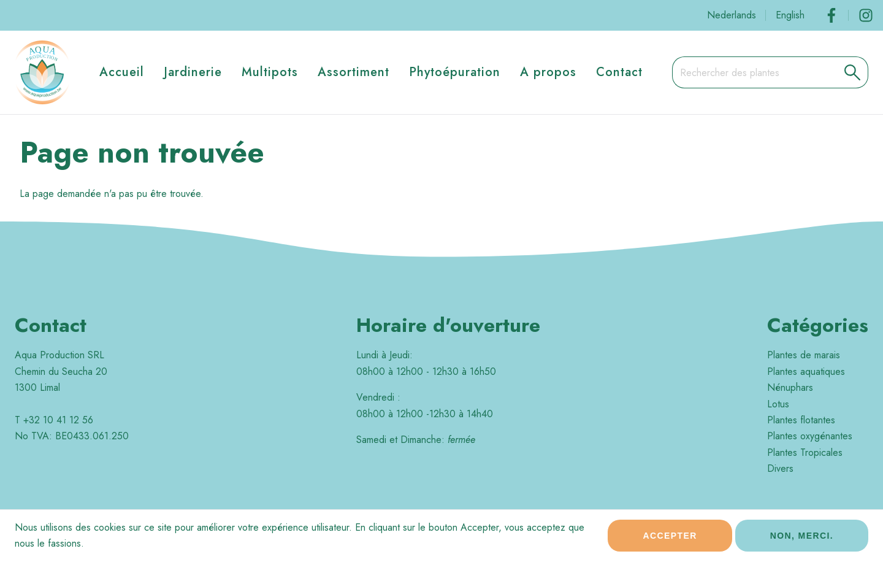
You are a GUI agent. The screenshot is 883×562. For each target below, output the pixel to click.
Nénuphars (790, 387)
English (790, 15)
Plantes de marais (803, 355)
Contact (619, 72)
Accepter (670, 539)
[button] (852, 72)
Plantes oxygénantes (809, 436)
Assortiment (353, 72)
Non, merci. (801, 539)
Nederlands (731, 15)
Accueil (121, 72)
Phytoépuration (454, 72)
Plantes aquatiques (806, 371)
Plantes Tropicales (805, 452)
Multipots (270, 72)
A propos (548, 72)
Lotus (778, 404)
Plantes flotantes (801, 420)
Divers (780, 468)
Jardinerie (193, 72)
